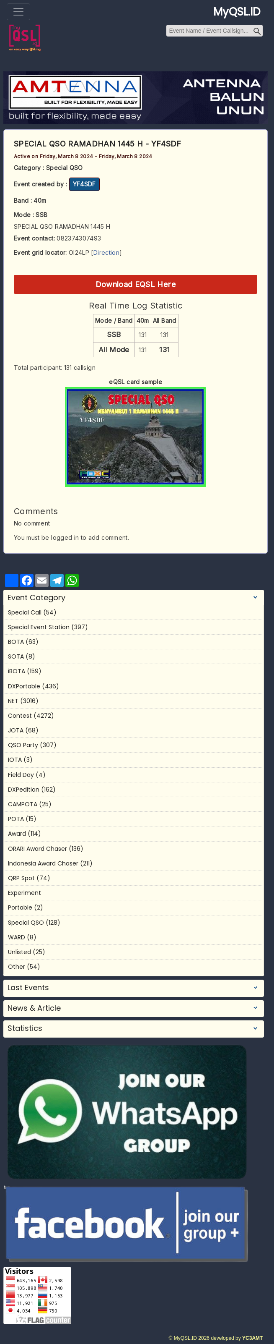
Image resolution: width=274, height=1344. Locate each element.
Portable (20, 907)
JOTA (15, 730)
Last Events (28, 987)
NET (13, 701)
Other (16, 966)
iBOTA (16, 671)
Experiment (24, 893)
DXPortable (24, 686)
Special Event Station (39, 627)
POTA (16, 819)
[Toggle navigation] (18, 11)
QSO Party (23, 745)
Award (17, 833)
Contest (20, 715)
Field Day (21, 775)
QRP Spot (21, 878)
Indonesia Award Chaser (43, 863)
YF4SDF (84, 184)
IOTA (15, 760)
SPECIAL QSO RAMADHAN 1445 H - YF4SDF (97, 143)
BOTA (16, 642)
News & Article (34, 1008)
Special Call (24, 612)
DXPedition (23, 789)
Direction (106, 252)
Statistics (25, 1028)
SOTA (16, 656)
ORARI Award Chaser (37, 849)
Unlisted (19, 952)
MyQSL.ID (237, 11)
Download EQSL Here (136, 284)
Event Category (36, 597)
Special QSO (26, 922)
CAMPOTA (22, 804)
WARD (16, 937)
